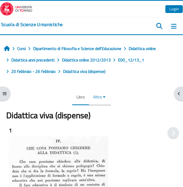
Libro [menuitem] (80, 97)
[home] (32, 25)
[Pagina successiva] (173, 133)
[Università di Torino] (16, 8)
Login (174, 9)
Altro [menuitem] (97, 97)
